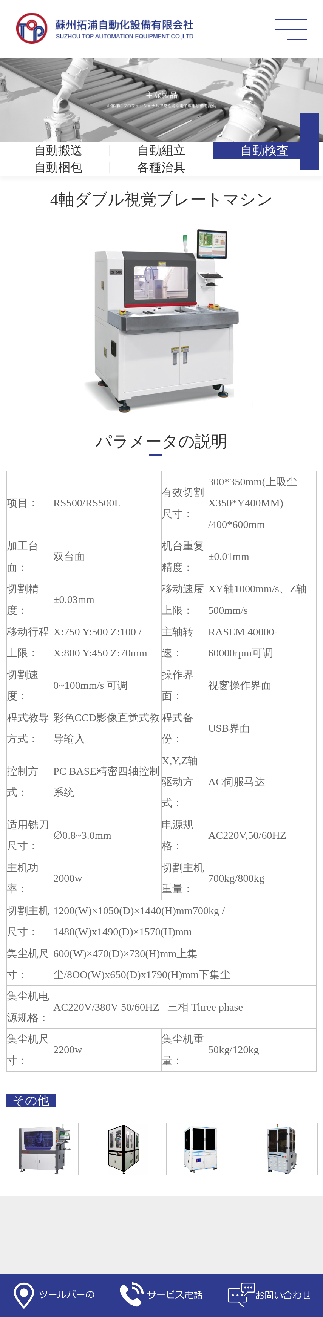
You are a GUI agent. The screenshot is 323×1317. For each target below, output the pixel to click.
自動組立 (161, 150)
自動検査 (264, 150)
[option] (161, 320)
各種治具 (161, 167)
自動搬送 (58, 150)
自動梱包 (58, 167)
